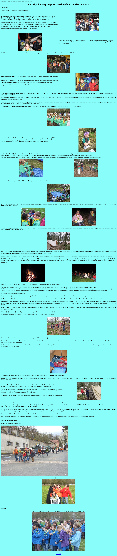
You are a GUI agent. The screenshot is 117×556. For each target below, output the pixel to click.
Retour (58, 553)
